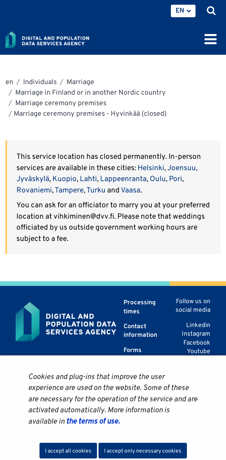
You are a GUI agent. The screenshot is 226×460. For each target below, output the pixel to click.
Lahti (88, 178)
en (9, 81)
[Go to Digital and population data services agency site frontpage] (64, 38)
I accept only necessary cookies (142, 450)
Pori (175, 178)
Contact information (140, 330)
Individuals (39, 81)
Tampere (69, 189)
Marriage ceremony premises (60, 102)
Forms (133, 350)
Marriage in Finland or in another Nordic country (90, 92)
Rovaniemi (34, 189)
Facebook (196, 342)
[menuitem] (183, 11)
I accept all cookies (68, 450)
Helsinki (151, 167)
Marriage (79, 81)
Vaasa (130, 189)
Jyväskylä (32, 178)
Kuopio (64, 178)
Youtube (198, 351)
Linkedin (198, 325)
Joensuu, (182, 167)
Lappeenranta (123, 178)
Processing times (140, 306)
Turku (96, 189)
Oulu (158, 178)
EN (180, 10)
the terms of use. (92, 421)
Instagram (196, 333)
